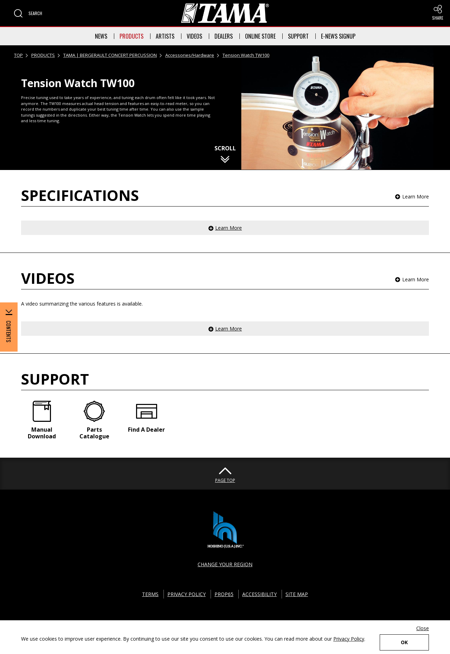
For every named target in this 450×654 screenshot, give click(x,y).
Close (422, 628)
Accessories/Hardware (189, 55)
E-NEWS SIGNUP (338, 36)
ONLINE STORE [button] (260, 36)
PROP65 (223, 594)
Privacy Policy (348, 638)
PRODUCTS (131, 36)
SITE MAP (296, 594)
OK (404, 642)
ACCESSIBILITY (259, 594)
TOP (18, 55)
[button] (28, 13)
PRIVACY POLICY (186, 594)
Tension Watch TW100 (246, 55)
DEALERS (223, 36)
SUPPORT (298, 36)
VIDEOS (194, 36)
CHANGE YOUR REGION (225, 564)
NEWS (101, 36)
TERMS (150, 594)
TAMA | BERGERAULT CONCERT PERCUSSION (110, 55)
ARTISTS (165, 36)
